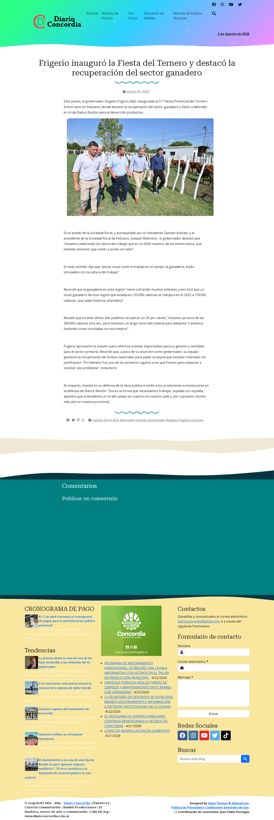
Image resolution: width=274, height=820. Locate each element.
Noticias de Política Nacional (187, 15)
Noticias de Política (110, 15)
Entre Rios (112, 420)
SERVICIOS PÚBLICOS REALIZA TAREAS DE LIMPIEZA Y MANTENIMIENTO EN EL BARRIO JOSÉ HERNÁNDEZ (137, 687)
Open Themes (218, 803)
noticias (141, 420)
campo (98, 420)
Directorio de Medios (154, 15)
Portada (92, 13)
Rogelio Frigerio (178, 420)
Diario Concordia (77, 803)
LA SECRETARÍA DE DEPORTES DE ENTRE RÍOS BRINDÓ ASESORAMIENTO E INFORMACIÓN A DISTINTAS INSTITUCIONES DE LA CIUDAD (138, 702)
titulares (197, 420)
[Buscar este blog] (209, 759)
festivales (127, 420)
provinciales (156, 420)
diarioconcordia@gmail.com (199, 621)
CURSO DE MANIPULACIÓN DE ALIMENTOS (136, 731)
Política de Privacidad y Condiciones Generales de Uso (210, 807)
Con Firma (132, 15)
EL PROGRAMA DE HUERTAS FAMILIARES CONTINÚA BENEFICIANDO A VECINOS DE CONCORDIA (136, 721)
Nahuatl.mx (240, 803)
